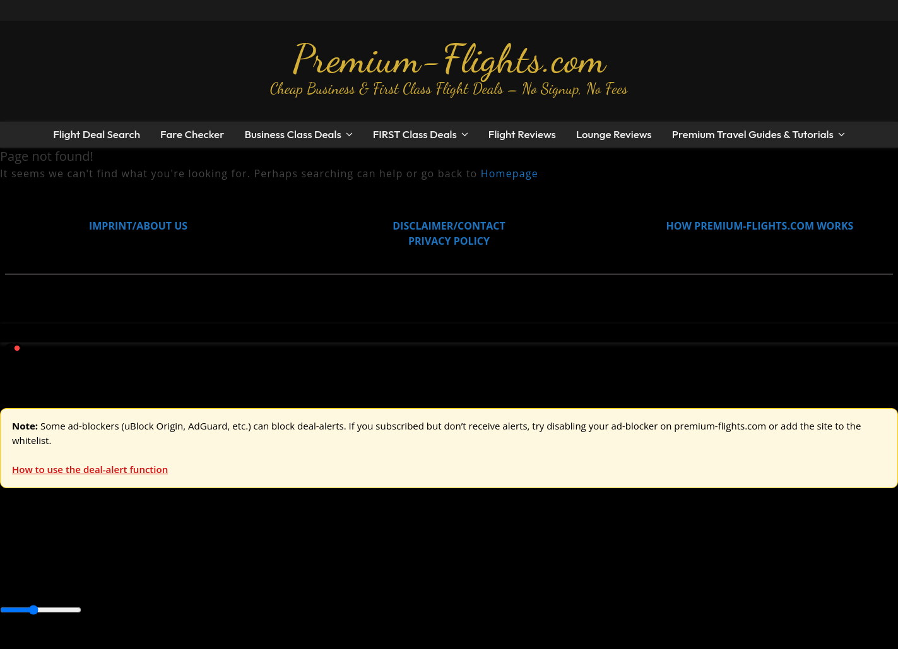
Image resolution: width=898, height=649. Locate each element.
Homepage (509, 173)
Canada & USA (172, 583)
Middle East (401, 583)
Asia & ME (130, 554)
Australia (177, 554)
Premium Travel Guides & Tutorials (753, 134)
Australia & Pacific (94, 583)
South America (464, 583)
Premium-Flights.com (449, 58)
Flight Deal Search (96, 134)
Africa (13, 583)
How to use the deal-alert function (90, 469)
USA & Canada (70, 554)
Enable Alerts (99, 641)
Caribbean (232, 583)
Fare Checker (192, 134)
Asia (39, 583)
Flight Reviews (522, 134)
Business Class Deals (292, 134)
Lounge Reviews (614, 134)
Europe (17, 554)
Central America (296, 583)
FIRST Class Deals (415, 134)
